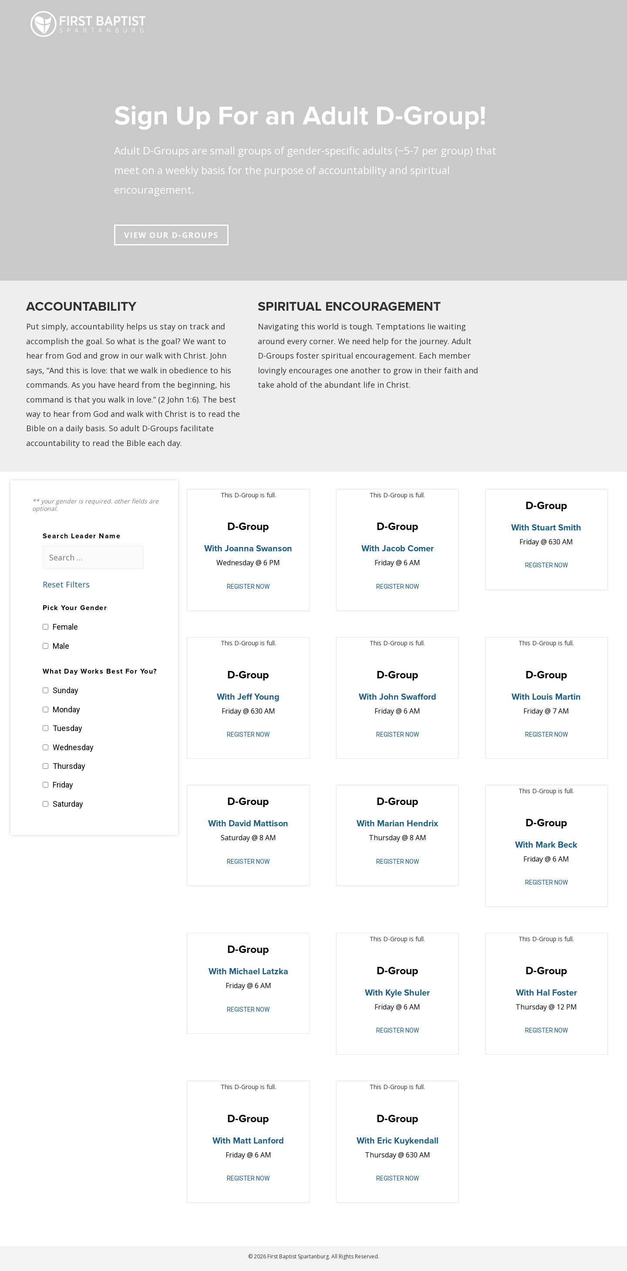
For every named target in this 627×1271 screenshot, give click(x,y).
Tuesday (67, 728)
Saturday (68, 803)
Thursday (69, 766)
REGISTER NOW (248, 586)
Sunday (65, 690)
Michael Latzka (258, 971)
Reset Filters (66, 584)
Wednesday (73, 747)
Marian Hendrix (407, 823)
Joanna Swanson (258, 548)
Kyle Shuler (407, 993)
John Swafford (407, 697)
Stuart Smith (556, 528)
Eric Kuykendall (407, 1141)
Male (61, 646)
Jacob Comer (408, 548)
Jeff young (258, 697)
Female (65, 626)
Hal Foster (556, 993)
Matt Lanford (258, 1141)
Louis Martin (556, 697)
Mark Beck (556, 845)
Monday (66, 709)
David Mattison (258, 823)
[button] (171, 235)
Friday (63, 784)
